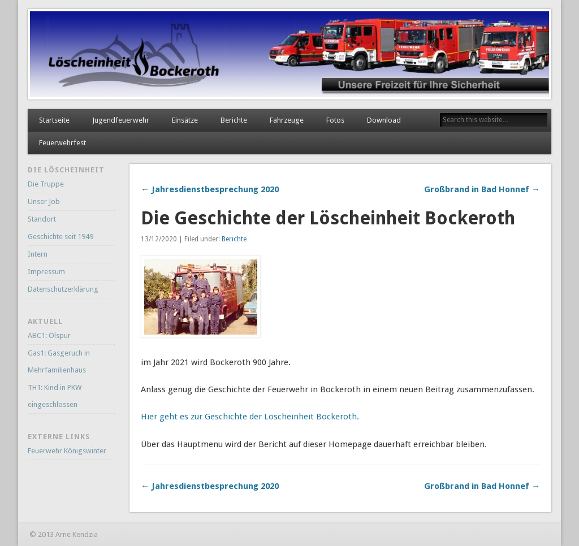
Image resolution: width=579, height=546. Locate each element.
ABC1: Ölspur (49, 335)
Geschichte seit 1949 (60, 236)
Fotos (335, 120)
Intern (37, 254)
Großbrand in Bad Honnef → (482, 189)
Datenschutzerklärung (63, 289)
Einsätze (185, 120)
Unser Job (44, 201)
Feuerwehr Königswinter (67, 451)
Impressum (46, 271)
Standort (42, 219)
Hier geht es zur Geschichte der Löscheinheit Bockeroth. (250, 416)
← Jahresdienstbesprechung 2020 (210, 189)
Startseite (54, 120)
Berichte (234, 120)
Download (384, 120)
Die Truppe (46, 184)
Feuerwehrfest (62, 142)
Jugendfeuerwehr (120, 120)
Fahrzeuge (287, 120)
